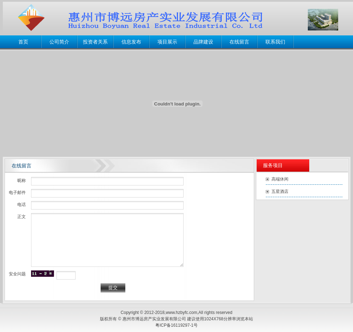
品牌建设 (203, 42)
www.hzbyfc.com (181, 312)
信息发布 (131, 42)
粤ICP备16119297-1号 (176, 325)
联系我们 (275, 42)
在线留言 (239, 42)
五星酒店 (279, 191)
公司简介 (59, 42)
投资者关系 (95, 42)
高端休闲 (279, 179)
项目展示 (167, 42)
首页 (23, 42)
